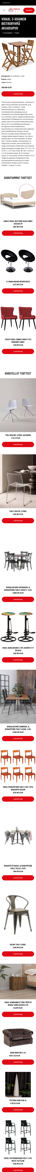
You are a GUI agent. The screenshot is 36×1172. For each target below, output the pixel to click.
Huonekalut (8, 33)
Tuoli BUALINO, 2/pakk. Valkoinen (18, 435)
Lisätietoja (18, 94)
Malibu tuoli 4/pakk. (18, 944)
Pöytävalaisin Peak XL (18, 1100)
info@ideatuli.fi (6, 3)
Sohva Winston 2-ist (18, 1052)
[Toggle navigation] (4, 10)
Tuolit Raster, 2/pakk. (18, 511)
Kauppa (29, 10)
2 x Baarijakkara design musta (18, 281)
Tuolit (16, 33)
